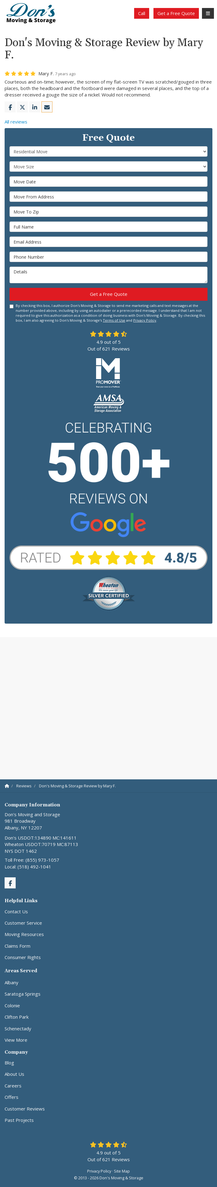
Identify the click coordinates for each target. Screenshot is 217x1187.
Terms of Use (114, 320)
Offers (11, 1097)
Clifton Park (17, 1017)
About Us (14, 1074)
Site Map (122, 1171)
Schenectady (18, 1028)
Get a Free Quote (176, 13)
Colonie (12, 1005)
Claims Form (17, 946)
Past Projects (19, 1120)
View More (16, 1040)
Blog (9, 1063)
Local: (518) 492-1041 (28, 867)
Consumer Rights (23, 957)
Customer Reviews (25, 1109)
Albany (11, 982)
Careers (13, 1086)
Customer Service (23, 923)
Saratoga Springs (23, 994)
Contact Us (16, 911)
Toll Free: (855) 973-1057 (32, 860)
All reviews (16, 122)
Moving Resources (24, 934)
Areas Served (21, 971)
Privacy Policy (144, 320)
